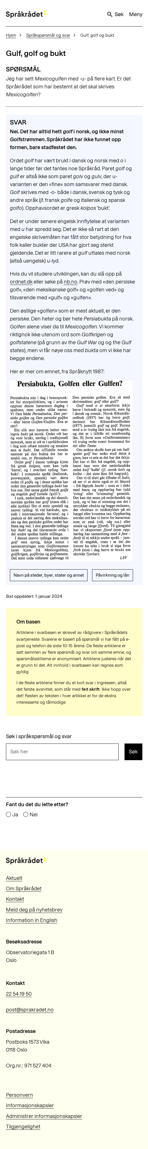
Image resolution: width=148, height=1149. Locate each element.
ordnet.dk (21, 281)
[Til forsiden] (25, 14)
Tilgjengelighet (23, 1126)
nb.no (70, 281)
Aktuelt (14, 878)
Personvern (19, 1095)
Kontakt (15, 899)
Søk (115, 14)
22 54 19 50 (19, 994)
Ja (15, 815)
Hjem (11, 35)
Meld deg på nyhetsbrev (34, 909)
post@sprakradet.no (30, 1009)
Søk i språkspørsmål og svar (39, 737)
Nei (34, 815)
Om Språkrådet (24, 888)
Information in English (31, 920)
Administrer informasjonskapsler (44, 1116)
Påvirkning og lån (112, 575)
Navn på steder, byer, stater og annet (49, 575)
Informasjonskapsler (30, 1105)
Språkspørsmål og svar (48, 35)
